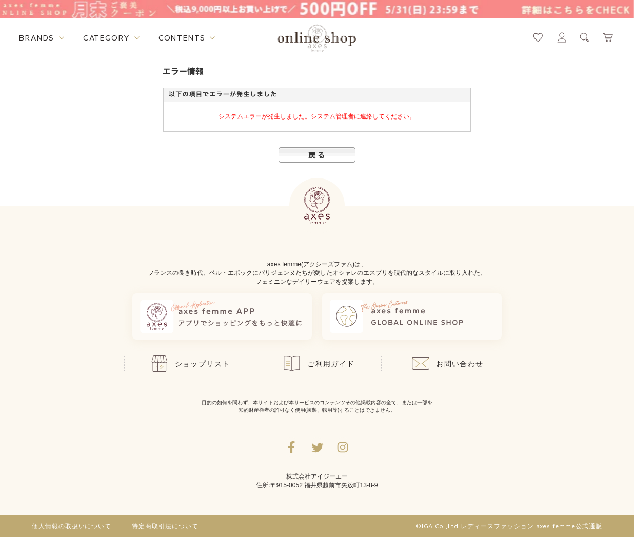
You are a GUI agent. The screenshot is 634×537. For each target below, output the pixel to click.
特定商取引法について (165, 526)
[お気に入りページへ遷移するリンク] (538, 37)
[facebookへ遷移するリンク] (291, 447)
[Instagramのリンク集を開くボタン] (342, 447)
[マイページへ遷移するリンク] (561, 37)
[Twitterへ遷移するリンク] (317, 447)
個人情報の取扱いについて (72, 526)
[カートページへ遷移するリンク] (608, 37)
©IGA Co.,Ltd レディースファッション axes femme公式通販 (508, 526)
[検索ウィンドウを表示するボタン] (584, 37)
